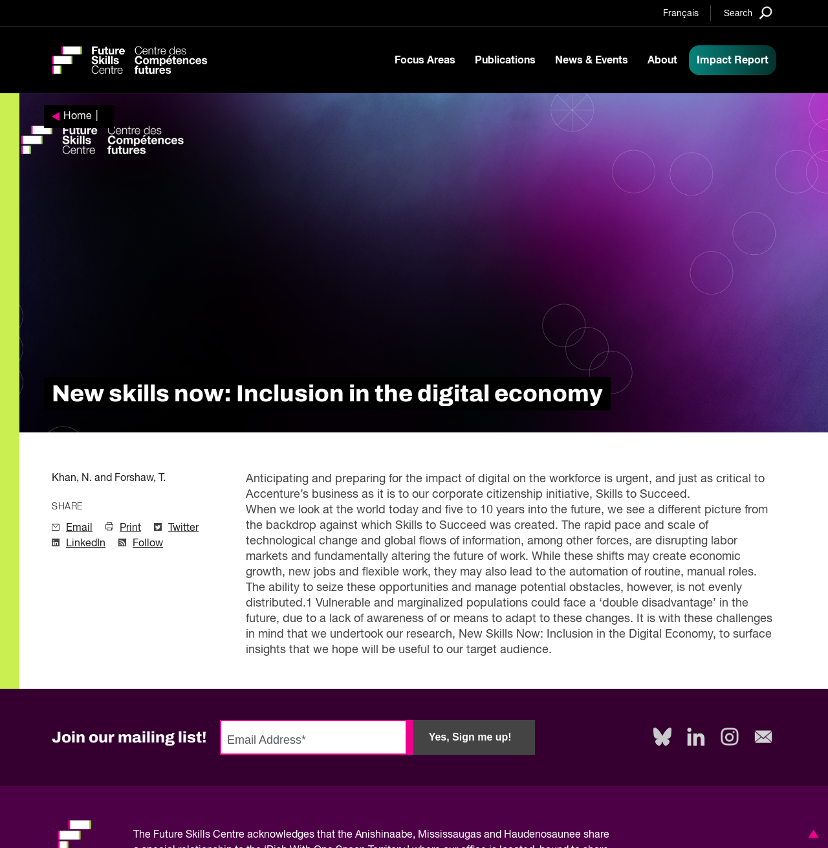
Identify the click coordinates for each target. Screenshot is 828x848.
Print (130, 528)
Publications (505, 60)
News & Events (591, 60)
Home (77, 116)
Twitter (183, 528)
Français (681, 13)
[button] (811, 834)
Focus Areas (425, 60)
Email (79, 528)
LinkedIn (85, 544)
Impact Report (732, 60)
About (662, 60)
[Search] (748, 12)
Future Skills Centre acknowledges (233, 835)
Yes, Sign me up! (470, 736)
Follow (148, 544)
